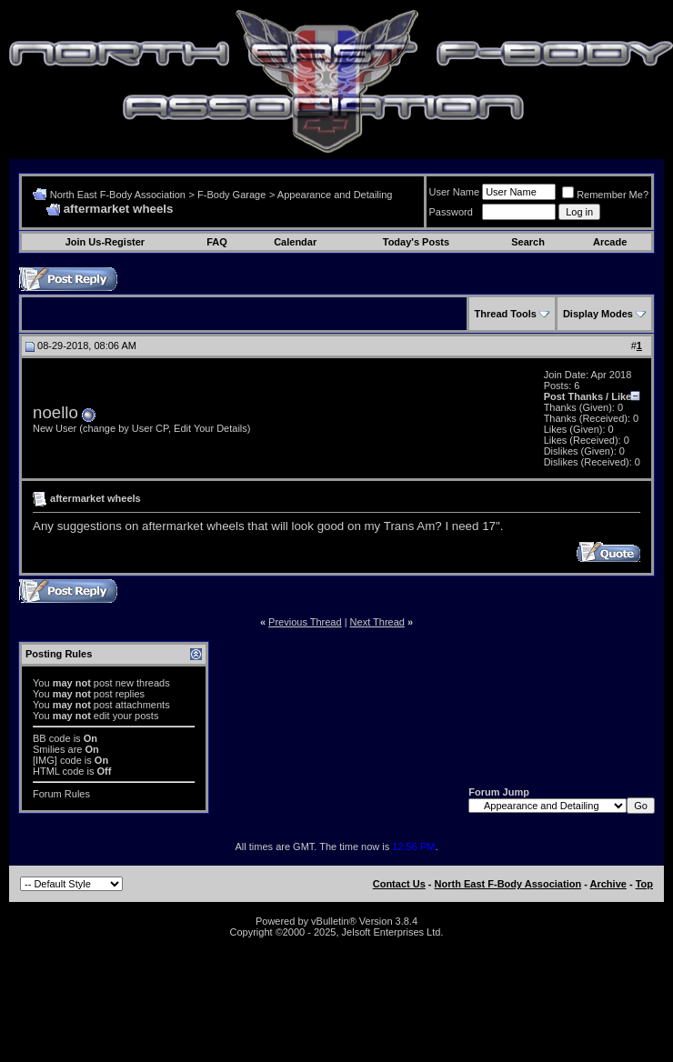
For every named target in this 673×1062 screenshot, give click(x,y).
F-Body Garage (231, 194)
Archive (608, 883)
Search (528, 241)
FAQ (216, 241)
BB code (52, 738)
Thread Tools (506, 313)
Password (451, 211)
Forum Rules (61, 793)
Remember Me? (605, 194)
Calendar (295, 241)
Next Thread (377, 621)
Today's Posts (416, 241)
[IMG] (45, 760)
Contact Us (399, 883)
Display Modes (598, 313)
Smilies (49, 749)
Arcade (610, 241)
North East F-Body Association (118, 194)
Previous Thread (305, 621)
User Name (454, 191)
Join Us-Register (105, 241)
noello (55, 412)
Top (644, 883)
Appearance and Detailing (335, 194)
